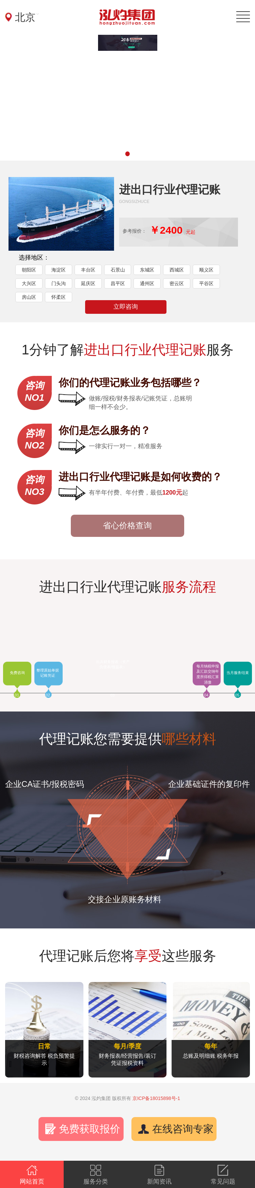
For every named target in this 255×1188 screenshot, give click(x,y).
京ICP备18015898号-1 (156, 1098)
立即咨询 (125, 306)
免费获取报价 (89, 1128)
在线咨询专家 (182, 1128)
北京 (25, 17)
